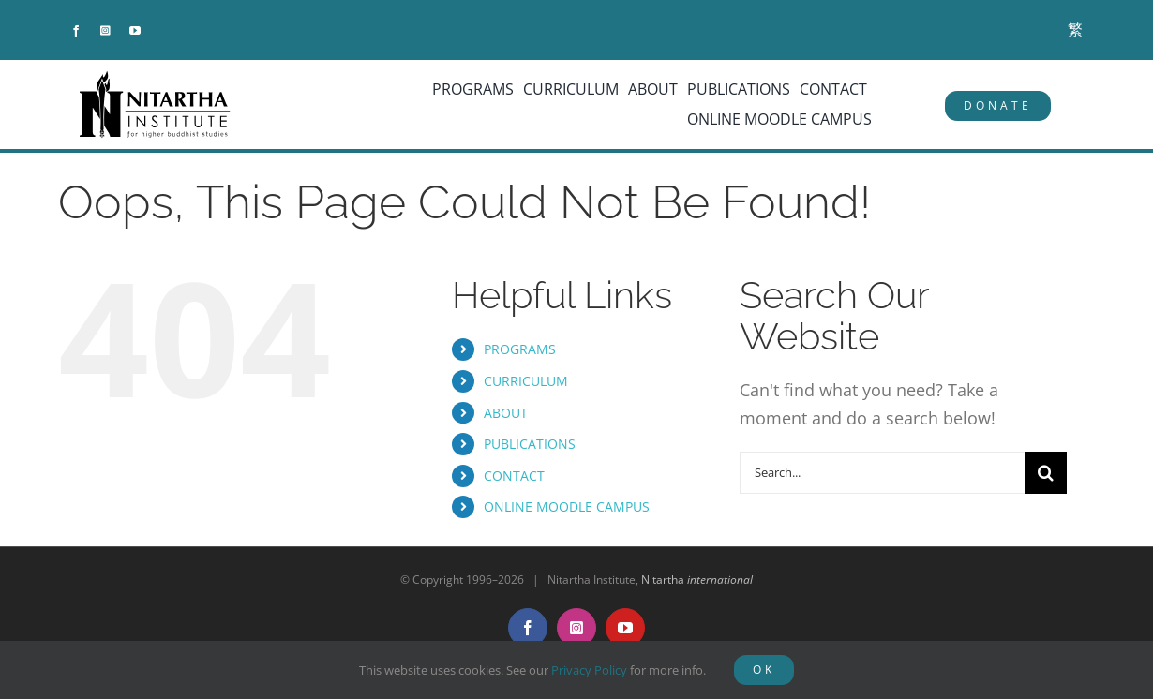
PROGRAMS (520, 349)
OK (764, 669)
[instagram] (105, 31)
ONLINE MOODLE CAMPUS (567, 506)
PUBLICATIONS (530, 444)
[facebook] (76, 31)
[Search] (1046, 473)
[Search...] (882, 473)
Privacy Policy (589, 670)
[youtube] (135, 31)
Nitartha (697, 579)
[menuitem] (1075, 29)
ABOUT (506, 413)
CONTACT (514, 475)
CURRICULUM (526, 381)
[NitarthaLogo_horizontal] (155, 78)
